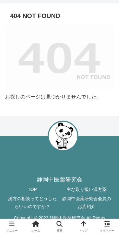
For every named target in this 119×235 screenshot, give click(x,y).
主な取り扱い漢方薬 (87, 189)
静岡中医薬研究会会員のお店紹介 (86, 202)
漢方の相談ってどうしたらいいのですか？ (32, 202)
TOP (32, 189)
